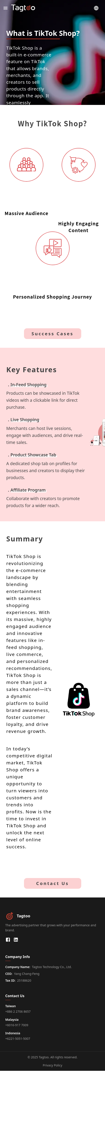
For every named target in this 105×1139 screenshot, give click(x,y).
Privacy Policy (52, 1065)
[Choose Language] (96, 8)
